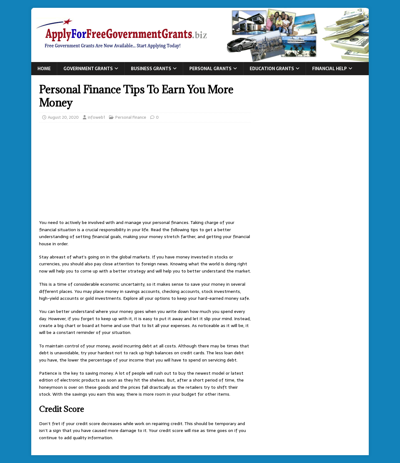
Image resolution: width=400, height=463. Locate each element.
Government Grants (88, 68)
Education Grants (272, 68)
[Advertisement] (145, 172)
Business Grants (151, 68)
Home (44, 68)
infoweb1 (96, 117)
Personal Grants (210, 68)
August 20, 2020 (63, 117)
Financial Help (329, 68)
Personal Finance (130, 117)
